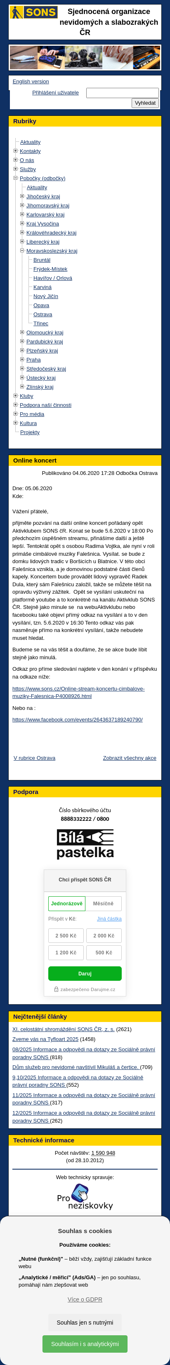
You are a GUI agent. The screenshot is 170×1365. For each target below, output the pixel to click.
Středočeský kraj (46, 369)
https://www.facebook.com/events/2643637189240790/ (77, 720)
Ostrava (42, 314)
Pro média (32, 414)
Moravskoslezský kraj (52, 251)
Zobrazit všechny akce (129, 758)
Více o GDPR (85, 1299)
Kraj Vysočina (42, 224)
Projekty (30, 432)
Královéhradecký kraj (51, 233)
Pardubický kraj (44, 341)
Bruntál (41, 260)
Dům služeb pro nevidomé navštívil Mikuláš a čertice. (76, 1067)
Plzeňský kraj (42, 351)
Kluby (26, 396)
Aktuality (30, 142)
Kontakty (30, 151)
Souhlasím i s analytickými (85, 1344)
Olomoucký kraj (45, 332)
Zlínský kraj (40, 387)
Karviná (42, 287)
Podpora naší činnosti (45, 405)
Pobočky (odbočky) (43, 178)
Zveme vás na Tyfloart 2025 (45, 1039)
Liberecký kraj (42, 242)
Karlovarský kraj (45, 214)
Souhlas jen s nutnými (85, 1322)
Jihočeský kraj (43, 196)
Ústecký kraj (41, 378)
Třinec (40, 323)
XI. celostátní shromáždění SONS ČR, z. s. (63, 1029)
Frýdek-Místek (50, 269)
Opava (41, 305)
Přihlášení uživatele (55, 92)
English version (31, 81)
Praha (33, 360)
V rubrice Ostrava (34, 758)
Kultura (28, 423)
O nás (27, 160)
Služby (28, 169)
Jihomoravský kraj (47, 205)
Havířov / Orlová (52, 278)
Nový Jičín (45, 296)
